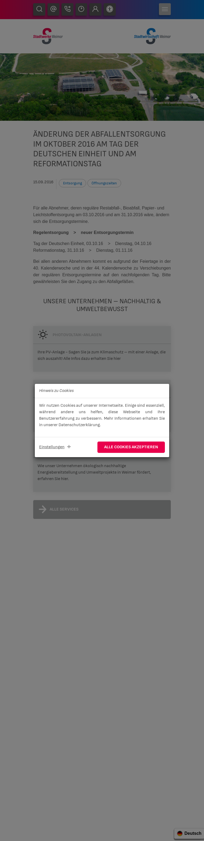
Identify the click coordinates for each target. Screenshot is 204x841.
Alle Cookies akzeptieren (131, 447)
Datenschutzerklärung (79, 425)
